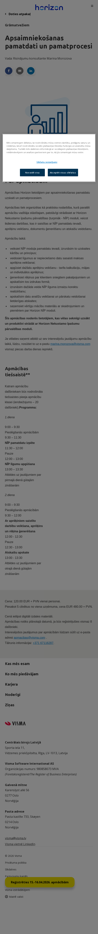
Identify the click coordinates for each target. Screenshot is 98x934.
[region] (48, 158)
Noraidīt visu (32, 172)
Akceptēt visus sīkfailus (63, 172)
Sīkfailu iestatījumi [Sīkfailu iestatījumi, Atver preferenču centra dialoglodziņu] (47, 162)
